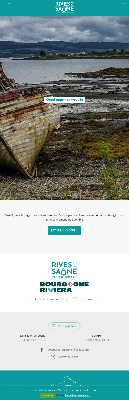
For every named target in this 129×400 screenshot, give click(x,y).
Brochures (82, 299)
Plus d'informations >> (77, 395)
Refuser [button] (60, 395)
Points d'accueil (46, 299)
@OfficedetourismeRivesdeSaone (64, 350)
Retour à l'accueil (64, 230)
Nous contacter (64, 326)
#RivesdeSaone (64, 357)
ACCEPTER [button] (47, 395)
